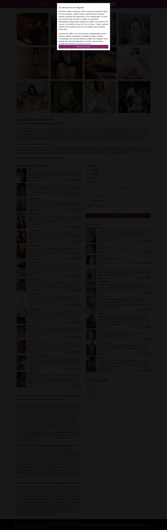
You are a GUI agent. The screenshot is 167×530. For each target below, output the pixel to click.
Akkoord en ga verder (83, 46)
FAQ (88, 44)
